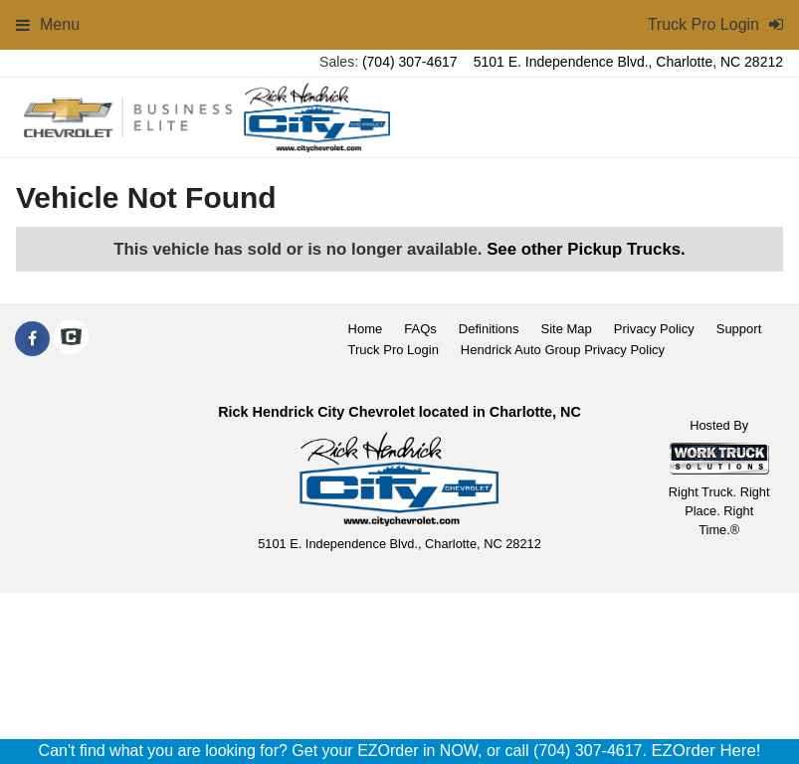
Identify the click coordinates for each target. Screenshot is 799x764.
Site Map (565, 328)
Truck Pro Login (393, 349)
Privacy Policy (654, 328)
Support (739, 328)
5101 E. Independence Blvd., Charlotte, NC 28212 (628, 62)
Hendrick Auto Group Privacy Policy (563, 349)
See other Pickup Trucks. (586, 249)
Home (365, 328)
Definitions (489, 328)
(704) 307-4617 (410, 62)
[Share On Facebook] (32, 339)
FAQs (420, 328)
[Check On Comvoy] (71, 339)
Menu (48, 24)
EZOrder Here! (705, 750)
